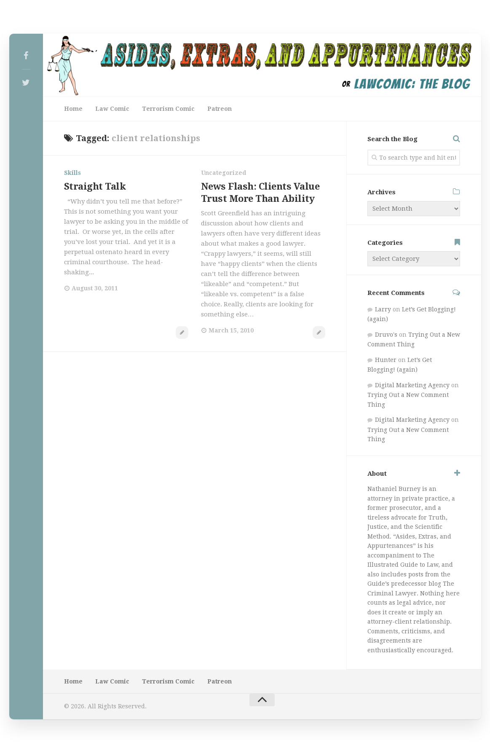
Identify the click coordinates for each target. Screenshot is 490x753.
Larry (383, 309)
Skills (72, 172)
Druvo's (386, 334)
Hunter (385, 359)
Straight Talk (95, 186)
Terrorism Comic (168, 108)
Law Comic (112, 108)
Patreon (219, 108)
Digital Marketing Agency (412, 385)
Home (73, 108)
